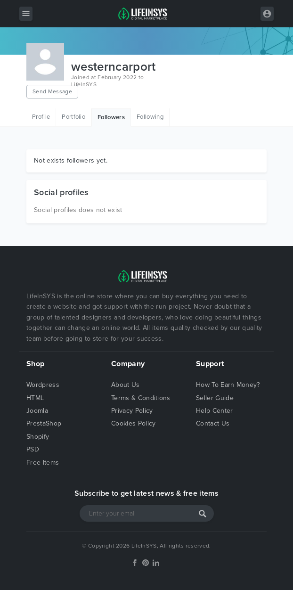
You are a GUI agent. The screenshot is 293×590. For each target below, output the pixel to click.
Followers (111, 117)
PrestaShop (43, 423)
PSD (32, 449)
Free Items (42, 463)
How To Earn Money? (228, 385)
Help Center (214, 411)
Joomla (37, 411)
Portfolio (73, 117)
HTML (35, 398)
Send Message (52, 91)
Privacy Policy (132, 411)
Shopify (37, 437)
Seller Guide (215, 398)
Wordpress (42, 385)
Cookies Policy (133, 423)
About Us (125, 385)
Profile (41, 117)
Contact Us (212, 423)
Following (150, 117)
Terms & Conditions (141, 398)
